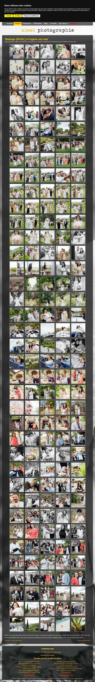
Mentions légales (79, 678)
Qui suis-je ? (63, 23)
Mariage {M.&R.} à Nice (84, 640)
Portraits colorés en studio (29, 668)
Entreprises (27, 23)
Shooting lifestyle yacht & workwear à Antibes (29, 672)
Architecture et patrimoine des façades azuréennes (29, 667)
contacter (50, 678)
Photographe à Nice (47, 30)
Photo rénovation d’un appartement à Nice (29, 661)
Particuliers (38, 23)
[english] (73, 23)
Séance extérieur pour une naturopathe (66, 670)
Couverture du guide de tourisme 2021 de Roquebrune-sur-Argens (66, 668)
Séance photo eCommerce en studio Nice (29, 670)
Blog (46, 23)
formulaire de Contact (56, 652)
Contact (17, 23)
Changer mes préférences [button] (31, 16)
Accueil (9, 23)
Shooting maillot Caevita (66, 665)
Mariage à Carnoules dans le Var (13, 640)
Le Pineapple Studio (66, 672)
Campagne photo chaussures (29, 665)
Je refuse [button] (17, 16)
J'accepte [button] (9, 16)
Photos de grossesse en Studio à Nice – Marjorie (66, 663)
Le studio (53, 23)
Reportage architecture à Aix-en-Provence (29, 663)
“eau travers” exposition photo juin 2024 (66, 661)
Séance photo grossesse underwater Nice (66, 667)
